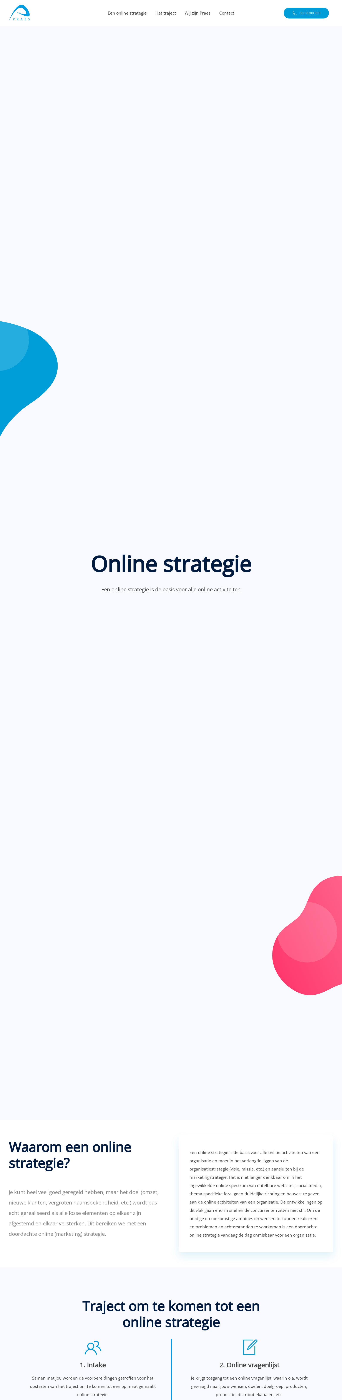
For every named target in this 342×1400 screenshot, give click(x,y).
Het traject (165, 13)
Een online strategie (127, 13)
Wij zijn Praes (198, 13)
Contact (226, 13)
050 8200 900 (306, 13)
